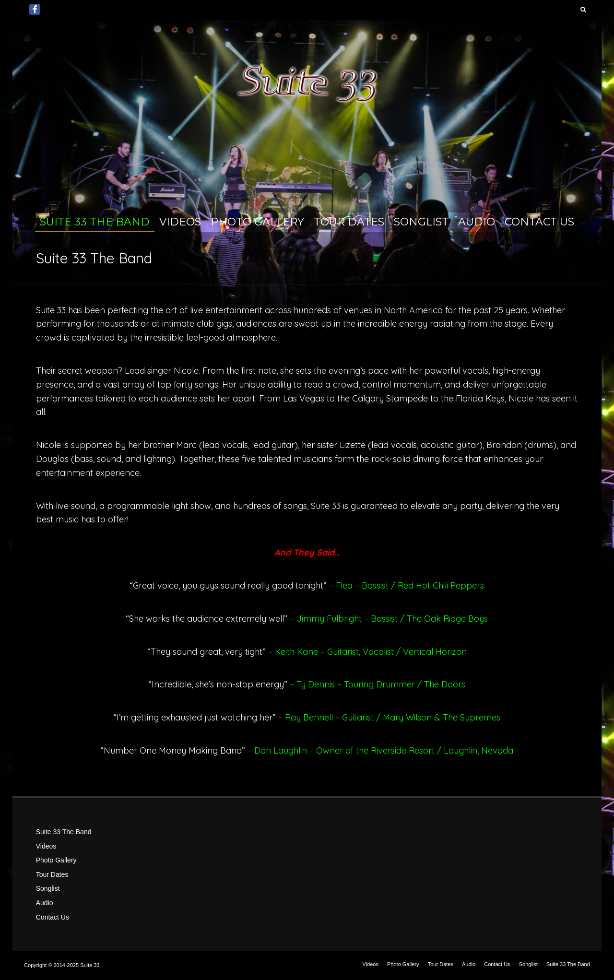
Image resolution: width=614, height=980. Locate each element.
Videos (180, 221)
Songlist (421, 221)
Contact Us (539, 221)
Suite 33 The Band (95, 221)
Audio (476, 221)
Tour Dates (349, 221)
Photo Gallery (257, 221)
